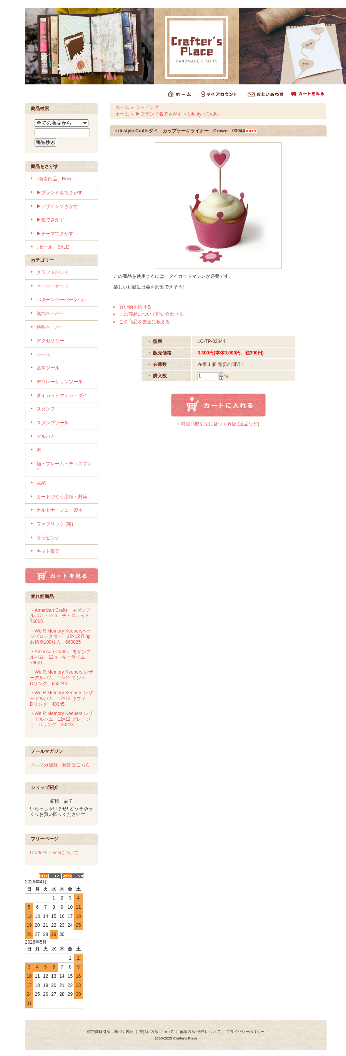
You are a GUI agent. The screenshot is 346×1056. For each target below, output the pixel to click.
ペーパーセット (53, 286)
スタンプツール (53, 422)
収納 (41, 483)
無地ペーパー (50, 313)
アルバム (46, 436)
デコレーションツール (60, 381)
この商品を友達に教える (144, 322)
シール (43, 354)
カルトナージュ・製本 (60, 510)
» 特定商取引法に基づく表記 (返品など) (218, 424)
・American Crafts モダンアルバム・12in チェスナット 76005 (62, 616)
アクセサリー (50, 340)
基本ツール (48, 368)
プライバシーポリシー (245, 1032)
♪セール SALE (53, 247)
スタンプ (46, 409)
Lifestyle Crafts (203, 114)
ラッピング (48, 537)
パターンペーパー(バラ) (61, 299)
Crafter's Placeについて (54, 852)
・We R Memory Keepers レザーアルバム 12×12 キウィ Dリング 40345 (61, 698)
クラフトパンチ (53, 272)
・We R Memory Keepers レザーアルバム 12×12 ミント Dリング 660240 (61, 677)
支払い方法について (156, 1032)
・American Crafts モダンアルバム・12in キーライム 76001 (60, 657)
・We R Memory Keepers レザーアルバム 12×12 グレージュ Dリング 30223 (61, 719)
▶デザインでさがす (57, 206)
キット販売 (48, 551)
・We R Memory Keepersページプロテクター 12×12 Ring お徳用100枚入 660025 (62, 636)
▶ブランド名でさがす (60, 192)
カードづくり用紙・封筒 (62, 496)
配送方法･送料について (200, 1032)
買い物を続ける (135, 307)
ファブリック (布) (55, 524)
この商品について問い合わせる (151, 314)
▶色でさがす (50, 219)
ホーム (122, 107)
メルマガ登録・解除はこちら (60, 765)
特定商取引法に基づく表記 (110, 1032)
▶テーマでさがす (55, 233)
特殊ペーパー (50, 327)
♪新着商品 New (54, 178)
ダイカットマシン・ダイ (62, 395)
